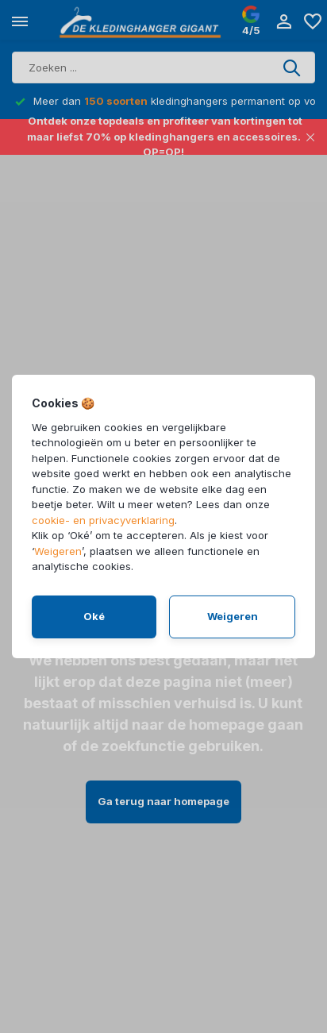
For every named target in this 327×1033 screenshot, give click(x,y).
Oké (94, 616)
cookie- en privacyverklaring (103, 520)
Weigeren (58, 551)
